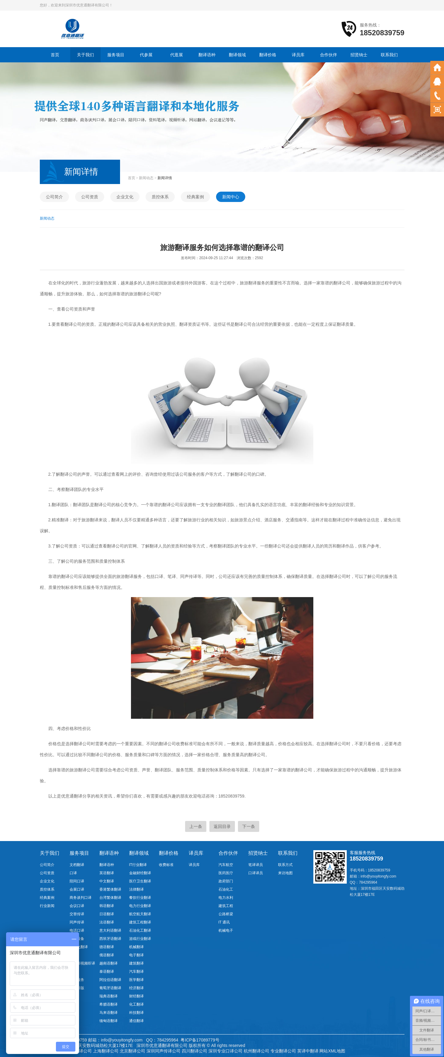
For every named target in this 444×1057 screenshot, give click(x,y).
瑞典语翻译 (108, 996)
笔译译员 (255, 865)
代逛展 (176, 54)
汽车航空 (226, 865)
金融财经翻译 (140, 873)
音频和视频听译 (82, 963)
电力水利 (226, 897)
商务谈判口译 (80, 897)
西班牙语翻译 (110, 939)
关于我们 (85, 54)
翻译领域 (237, 54)
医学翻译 (136, 980)
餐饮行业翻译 (140, 897)
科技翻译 (136, 1012)
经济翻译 (136, 988)
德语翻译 (106, 947)
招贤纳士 (358, 54)
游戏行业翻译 (140, 939)
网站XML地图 (332, 1050)
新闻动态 (146, 178)
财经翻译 (136, 996)
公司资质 (89, 196)
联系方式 (285, 865)
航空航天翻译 (140, 914)
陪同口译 (77, 881)
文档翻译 (77, 865)
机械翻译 (136, 947)
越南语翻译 (108, 963)
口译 (73, 873)
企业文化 (124, 196)
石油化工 (226, 889)
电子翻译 (136, 955)
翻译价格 (267, 54)
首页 (55, 54)
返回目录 (222, 826)
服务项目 (115, 54)
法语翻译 (106, 922)
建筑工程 (226, 906)
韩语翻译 (106, 906)
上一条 (195, 826)
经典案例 (195, 196)
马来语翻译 (108, 1012)
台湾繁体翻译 (110, 897)
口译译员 (255, 873)
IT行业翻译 (138, 865)
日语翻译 (106, 914)
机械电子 (226, 930)
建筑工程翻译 (140, 922)
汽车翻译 (136, 971)
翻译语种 (206, 54)
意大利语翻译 (110, 930)
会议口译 (77, 906)
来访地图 (285, 873)
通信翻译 (136, 1021)
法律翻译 (136, 889)
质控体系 (160, 196)
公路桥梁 (226, 914)
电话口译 (77, 930)
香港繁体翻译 (110, 889)
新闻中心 (230, 196)
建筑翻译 (136, 963)
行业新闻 (47, 906)
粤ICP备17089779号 (200, 1040)
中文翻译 (106, 881)
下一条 (248, 826)
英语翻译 (106, 873)
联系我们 (389, 54)
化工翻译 (136, 1004)
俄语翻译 (106, 955)
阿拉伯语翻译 (110, 980)
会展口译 (77, 889)
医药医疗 (226, 873)
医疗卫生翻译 (140, 881)
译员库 (298, 54)
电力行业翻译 (140, 906)
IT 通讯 (224, 922)
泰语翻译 (106, 971)
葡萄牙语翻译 (110, 988)
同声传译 (77, 922)
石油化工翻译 (140, 930)
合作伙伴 (328, 54)
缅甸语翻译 (108, 1021)
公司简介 (54, 196)
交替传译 (77, 914)
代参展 (146, 54)
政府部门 (226, 881)
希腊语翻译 (108, 1004)
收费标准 (166, 865)
